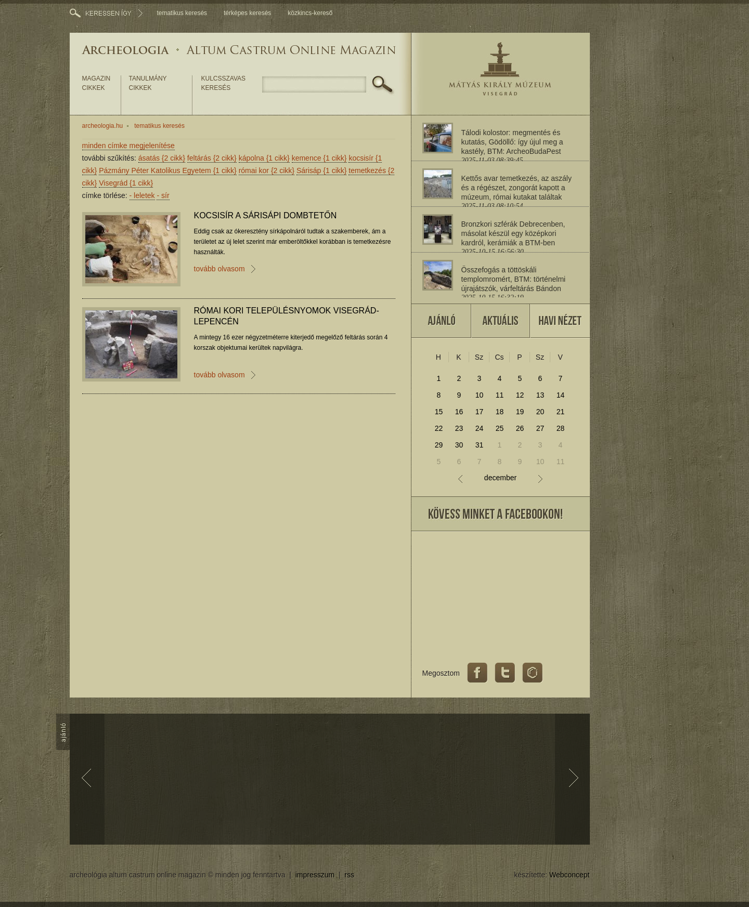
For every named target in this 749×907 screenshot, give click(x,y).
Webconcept (569, 875)
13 (540, 395)
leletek (142, 195)
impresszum (314, 875)
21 (561, 412)
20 (540, 412)
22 (439, 428)
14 (561, 395)
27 (540, 428)
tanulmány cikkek (148, 83)
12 (520, 395)
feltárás (212, 158)
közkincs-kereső (310, 13)
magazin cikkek (96, 83)
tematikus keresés (182, 13)
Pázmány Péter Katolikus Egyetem (168, 170)
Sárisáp (321, 170)
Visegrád (126, 183)
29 (439, 445)
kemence (319, 158)
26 (520, 428)
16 (459, 412)
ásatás (161, 158)
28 (561, 428)
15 (439, 412)
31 (479, 445)
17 (479, 412)
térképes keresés (247, 13)
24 (479, 428)
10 (479, 395)
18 (500, 412)
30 (459, 445)
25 (500, 428)
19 (520, 412)
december (500, 478)
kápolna (264, 158)
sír (163, 195)
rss (349, 875)
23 (459, 428)
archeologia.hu (102, 125)
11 (500, 395)
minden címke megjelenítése (128, 145)
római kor (266, 170)
